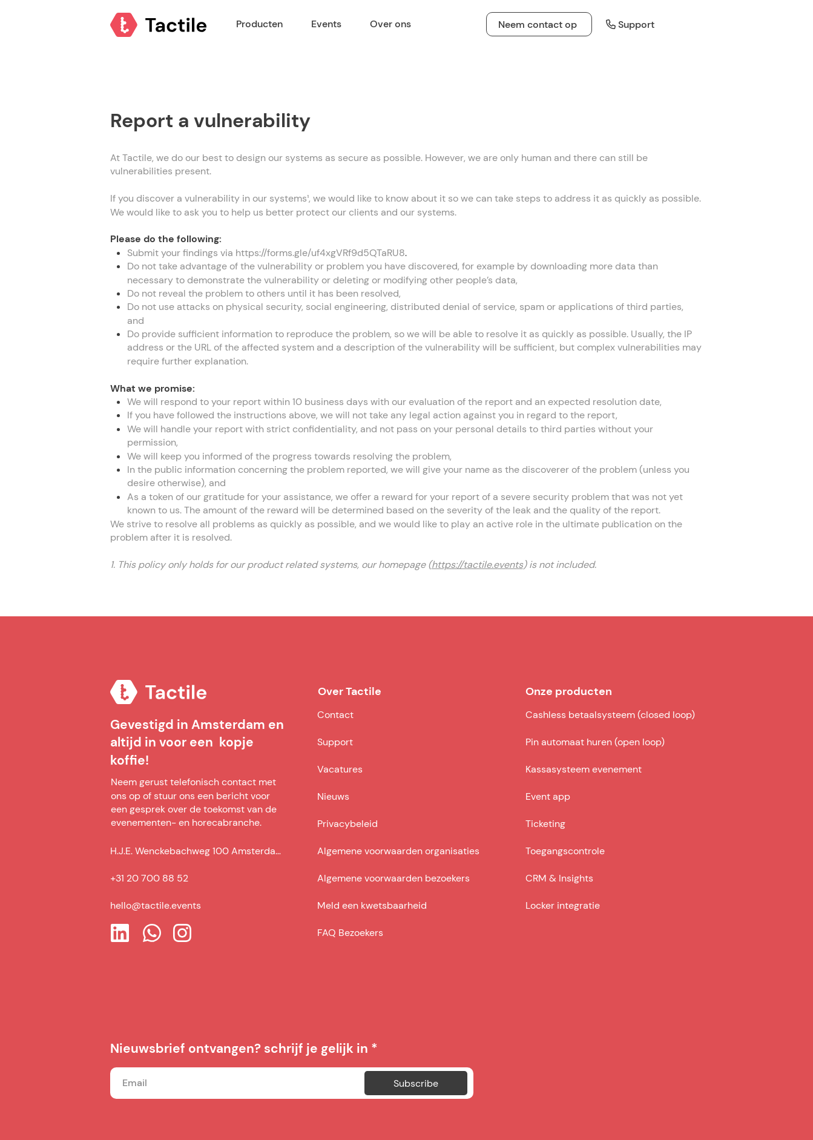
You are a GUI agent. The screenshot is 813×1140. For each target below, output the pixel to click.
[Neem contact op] (539, 24)
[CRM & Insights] (612, 878)
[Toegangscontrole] (612, 851)
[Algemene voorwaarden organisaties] (411, 851)
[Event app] (612, 796)
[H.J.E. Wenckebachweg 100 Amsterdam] (197, 851)
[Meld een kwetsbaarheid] (411, 905)
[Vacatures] (411, 769)
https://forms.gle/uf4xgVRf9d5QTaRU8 (320, 252)
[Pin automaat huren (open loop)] (612, 742)
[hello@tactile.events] (197, 906)
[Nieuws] (411, 796)
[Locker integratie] (612, 905)
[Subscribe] (415, 1083)
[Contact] (411, 714)
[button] (331, 24)
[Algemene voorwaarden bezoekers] (411, 878)
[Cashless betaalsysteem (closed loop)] (612, 714)
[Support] (624, 24)
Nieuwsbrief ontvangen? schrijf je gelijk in (239, 1049)
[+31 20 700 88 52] (197, 878)
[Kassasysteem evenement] (612, 769)
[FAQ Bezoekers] (411, 932)
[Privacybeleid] (411, 823)
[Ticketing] (612, 823)
